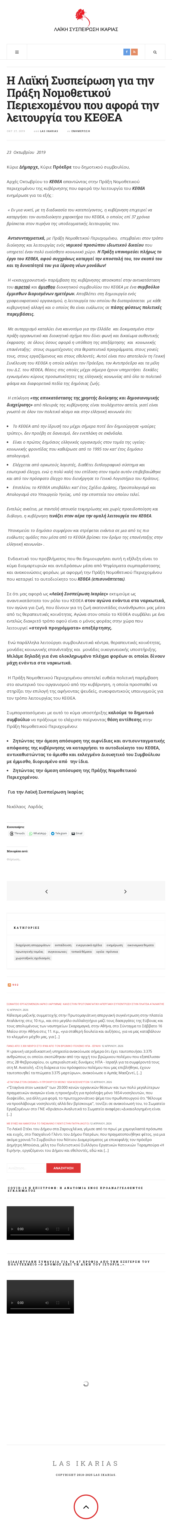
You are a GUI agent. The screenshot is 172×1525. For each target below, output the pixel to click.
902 (15, 984)
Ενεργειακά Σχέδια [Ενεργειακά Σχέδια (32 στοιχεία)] (89, 945)
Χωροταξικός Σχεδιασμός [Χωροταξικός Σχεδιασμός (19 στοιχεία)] (33, 958)
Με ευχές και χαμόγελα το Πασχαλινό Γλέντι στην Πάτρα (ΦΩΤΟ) (48, 1123)
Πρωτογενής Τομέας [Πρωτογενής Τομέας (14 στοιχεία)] (29, 952)
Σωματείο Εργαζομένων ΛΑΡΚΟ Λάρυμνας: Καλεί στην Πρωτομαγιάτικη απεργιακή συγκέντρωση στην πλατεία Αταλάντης (85, 1004)
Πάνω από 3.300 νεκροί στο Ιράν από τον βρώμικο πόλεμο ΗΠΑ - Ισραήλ (54, 1046)
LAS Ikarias (86, 1463)
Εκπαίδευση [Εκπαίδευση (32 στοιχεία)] (63, 945)
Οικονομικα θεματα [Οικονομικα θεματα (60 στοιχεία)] (140, 945)
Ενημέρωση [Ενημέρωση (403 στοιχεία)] (115, 945)
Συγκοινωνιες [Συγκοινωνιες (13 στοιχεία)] (57, 952)
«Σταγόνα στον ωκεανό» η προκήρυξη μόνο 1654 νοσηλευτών (48, 1082)
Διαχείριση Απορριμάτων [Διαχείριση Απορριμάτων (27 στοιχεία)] (33, 945)
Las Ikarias (49, 131)
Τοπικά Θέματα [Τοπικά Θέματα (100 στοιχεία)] (81, 952)
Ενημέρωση (80, 131)
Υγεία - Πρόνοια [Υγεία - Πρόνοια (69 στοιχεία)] (107, 952)
